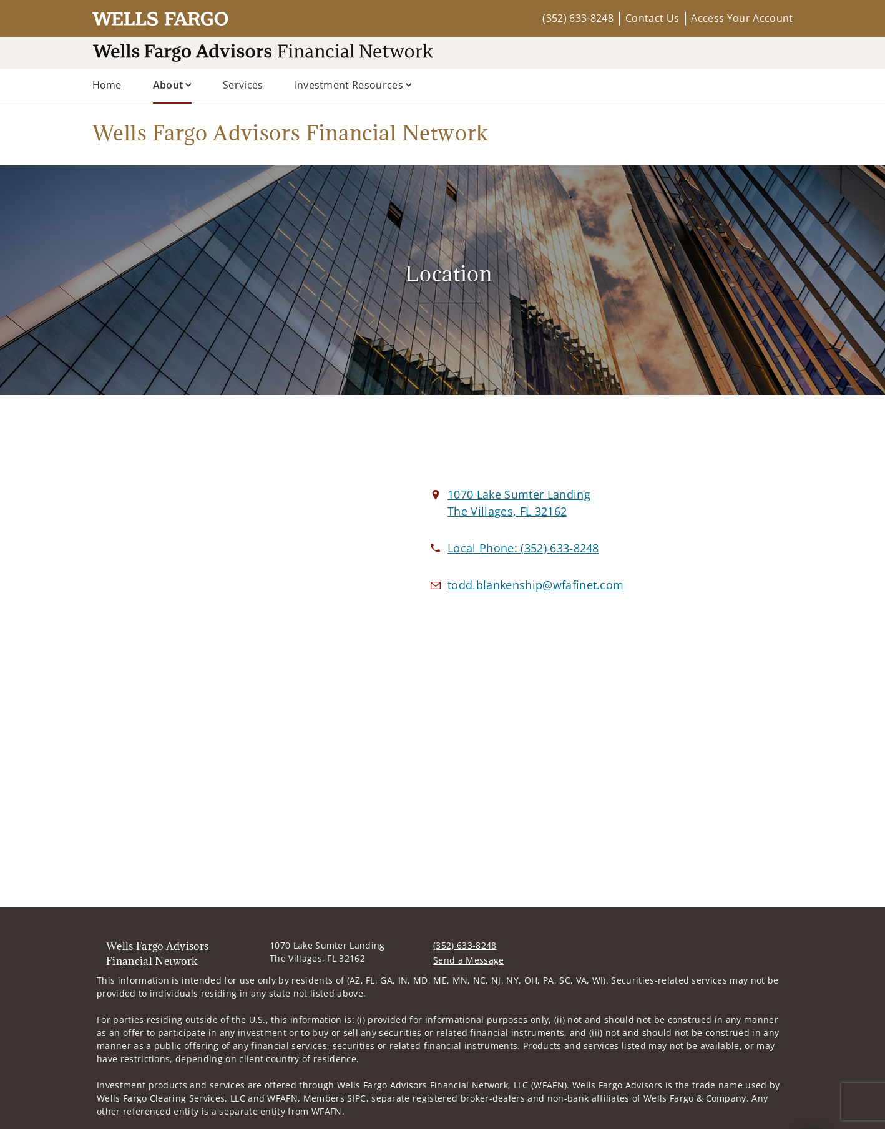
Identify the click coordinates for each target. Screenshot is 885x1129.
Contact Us (652, 18)
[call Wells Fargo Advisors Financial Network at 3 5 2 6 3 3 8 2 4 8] (523, 547)
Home (107, 85)
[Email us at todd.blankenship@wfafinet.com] (535, 584)
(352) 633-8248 (577, 18)
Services (243, 85)
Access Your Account (742, 18)
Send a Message (468, 960)
